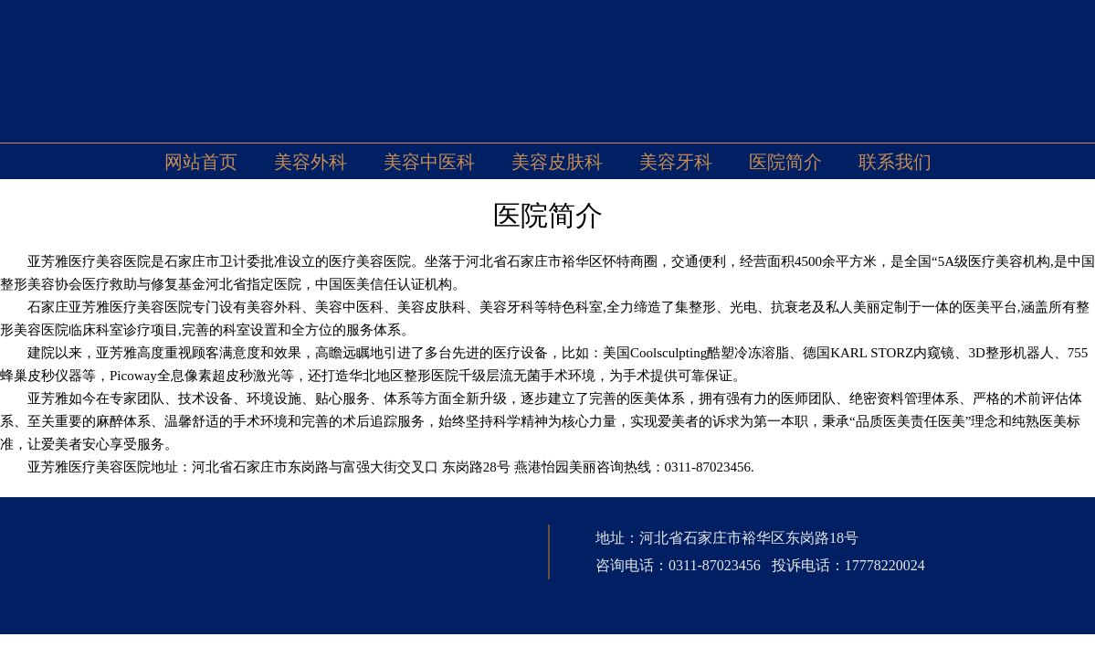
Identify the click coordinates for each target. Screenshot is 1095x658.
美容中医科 (429, 162)
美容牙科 (675, 162)
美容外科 (310, 162)
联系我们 (895, 162)
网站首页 (200, 162)
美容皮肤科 (557, 162)
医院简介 (785, 162)
